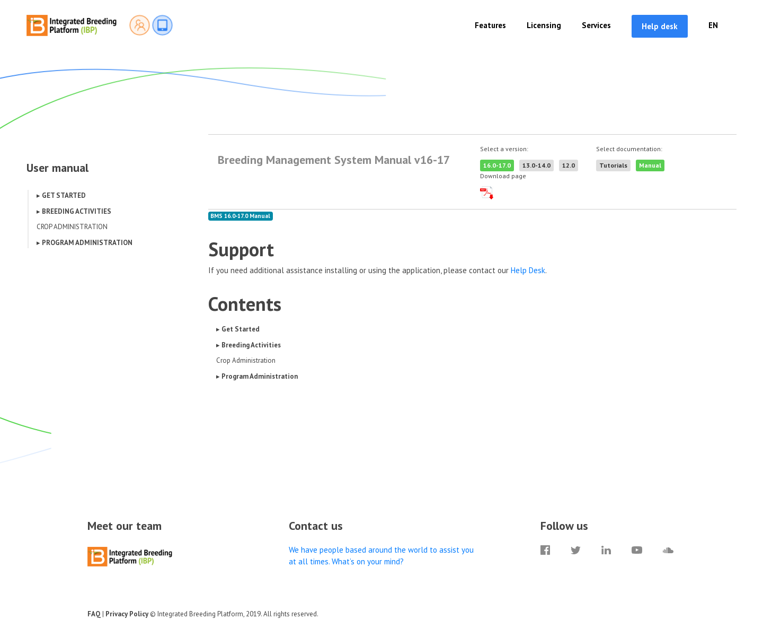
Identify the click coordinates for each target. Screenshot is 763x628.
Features (490, 25)
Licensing (544, 25)
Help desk (660, 26)
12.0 (568, 165)
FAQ (94, 613)
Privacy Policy (126, 613)
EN (713, 25)
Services (596, 25)
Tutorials (613, 165)
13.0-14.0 (536, 165)
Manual (650, 165)
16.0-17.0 (497, 165)
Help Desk (528, 270)
